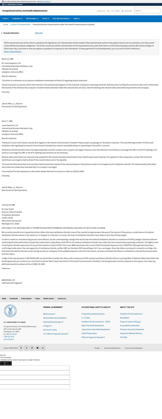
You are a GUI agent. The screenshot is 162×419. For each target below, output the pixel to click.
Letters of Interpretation (20, 24)
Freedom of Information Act (131, 314)
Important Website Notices (131, 333)
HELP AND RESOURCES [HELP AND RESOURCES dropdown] (62, 19)
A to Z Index (115, 11)
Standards (14, 298)
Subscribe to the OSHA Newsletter (96, 329)
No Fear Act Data (50, 330)
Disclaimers (124, 318)
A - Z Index (86, 318)
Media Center (49, 298)
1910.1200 (38, 33)
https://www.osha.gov (12, 51)
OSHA (4, 298)
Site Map (123, 337)
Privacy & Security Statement (132, 329)
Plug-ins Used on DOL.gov (130, 321)
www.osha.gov (9, 339)
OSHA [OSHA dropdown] (6, 19)
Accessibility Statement (130, 325)
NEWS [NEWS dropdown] (77, 19)
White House (49, 314)
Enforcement (26, 298)
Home (5, 24)
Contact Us (101, 11)
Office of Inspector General (93, 337)
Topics (37, 298)
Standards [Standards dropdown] (18, 19)
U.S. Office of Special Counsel (56, 334)
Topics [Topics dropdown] (46, 19)
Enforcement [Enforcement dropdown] (33, 19)
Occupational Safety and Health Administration (24, 10)
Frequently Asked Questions (93, 314)
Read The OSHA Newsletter (93, 325)
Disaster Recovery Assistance (54, 318)
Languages (126, 11)
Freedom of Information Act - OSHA (96, 321)
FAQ (108, 11)
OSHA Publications (89, 333)
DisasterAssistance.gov (53, 322)
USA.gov (47, 326)
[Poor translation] (8, 363)
